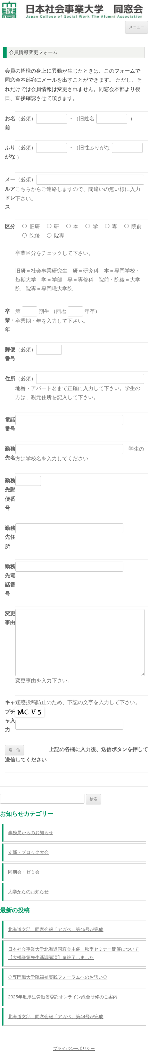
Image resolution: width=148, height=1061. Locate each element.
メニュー (136, 27)
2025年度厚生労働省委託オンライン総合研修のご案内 (62, 996)
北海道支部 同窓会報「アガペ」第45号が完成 (55, 929)
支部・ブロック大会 (28, 852)
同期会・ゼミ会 (24, 872)
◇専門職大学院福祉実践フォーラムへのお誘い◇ (57, 977)
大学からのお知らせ (28, 891)
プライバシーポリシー (74, 1048)
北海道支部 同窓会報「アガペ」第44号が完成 (55, 1016)
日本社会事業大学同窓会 (74, 6)
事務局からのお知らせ (30, 832)
